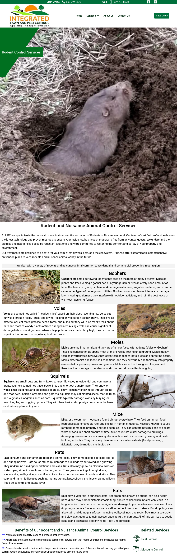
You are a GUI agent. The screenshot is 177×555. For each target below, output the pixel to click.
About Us (108, 15)
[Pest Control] (137, 538)
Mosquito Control (152, 549)
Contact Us (124, 15)
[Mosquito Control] (137, 549)
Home (79, 15)
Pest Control (149, 539)
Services (92, 15)
